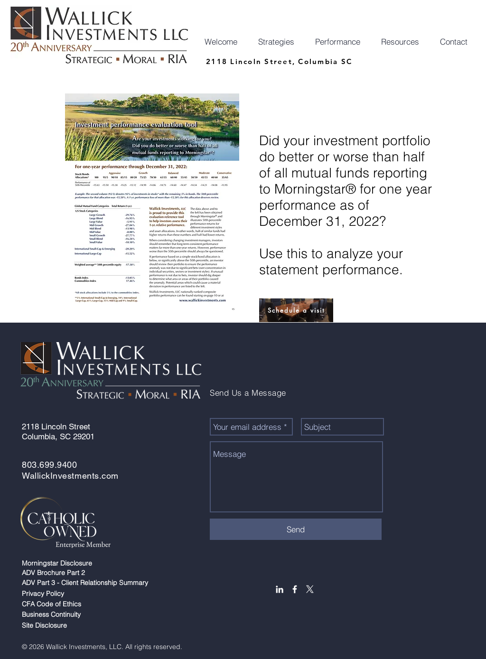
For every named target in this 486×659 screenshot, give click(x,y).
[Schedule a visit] (296, 310)
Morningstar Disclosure (59, 563)
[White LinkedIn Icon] (279, 589)
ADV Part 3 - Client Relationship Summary (86, 582)
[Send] (296, 529)
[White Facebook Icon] (295, 589)
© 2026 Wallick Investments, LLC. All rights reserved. (104, 646)
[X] (310, 589)
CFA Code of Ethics (53, 604)
